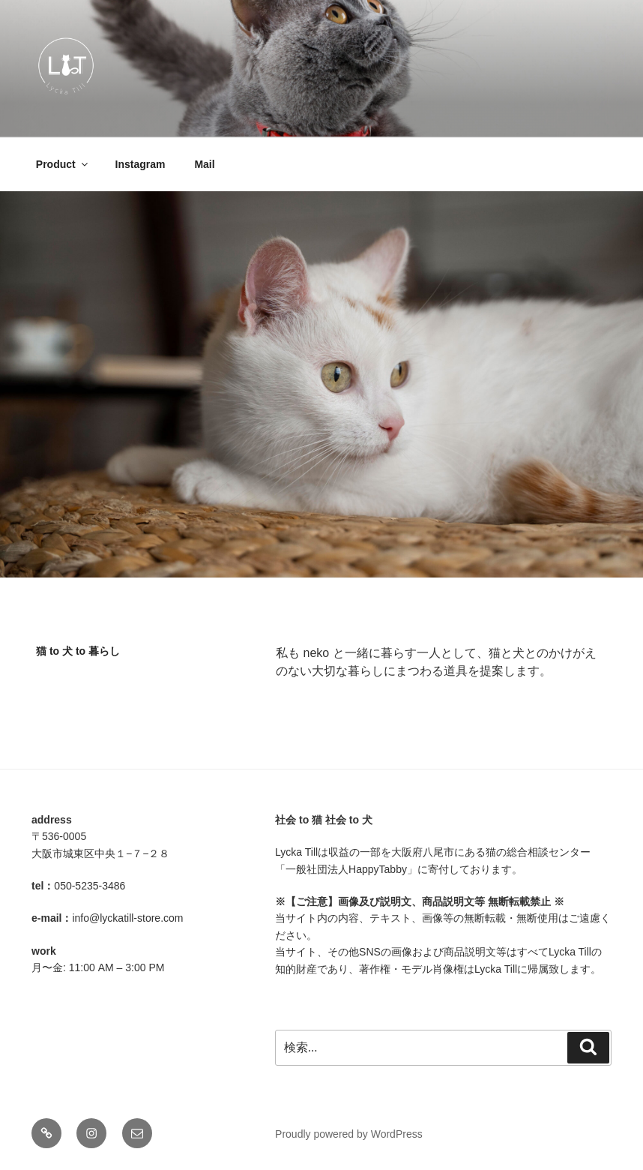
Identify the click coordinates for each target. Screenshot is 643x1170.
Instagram (140, 164)
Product (63, 164)
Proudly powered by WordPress (349, 1134)
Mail (204, 164)
